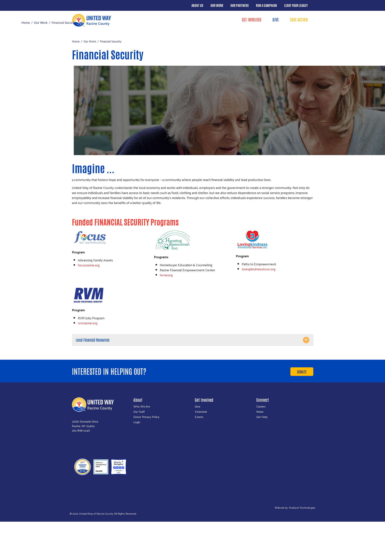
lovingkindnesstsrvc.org (258, 269)
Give (275, 19)
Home (25, 23)
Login (136, 422)
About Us (197, 5)
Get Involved (251, 19)
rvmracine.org (87, 323)
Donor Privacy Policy (146, 416)
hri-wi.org (166, 275)
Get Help (261, 416)
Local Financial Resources (93, 339)
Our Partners (239, 5)
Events (199, 416)
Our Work (216, 5)
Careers (261, 406)
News (260, 411)
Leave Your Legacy (296, 5)
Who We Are (141, 406)
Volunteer (201, 411)
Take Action (299, 19)
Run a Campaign (266, 5)
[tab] (192, 340)
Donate (302, 371)
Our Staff (139, 411)
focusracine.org (89, 265)
